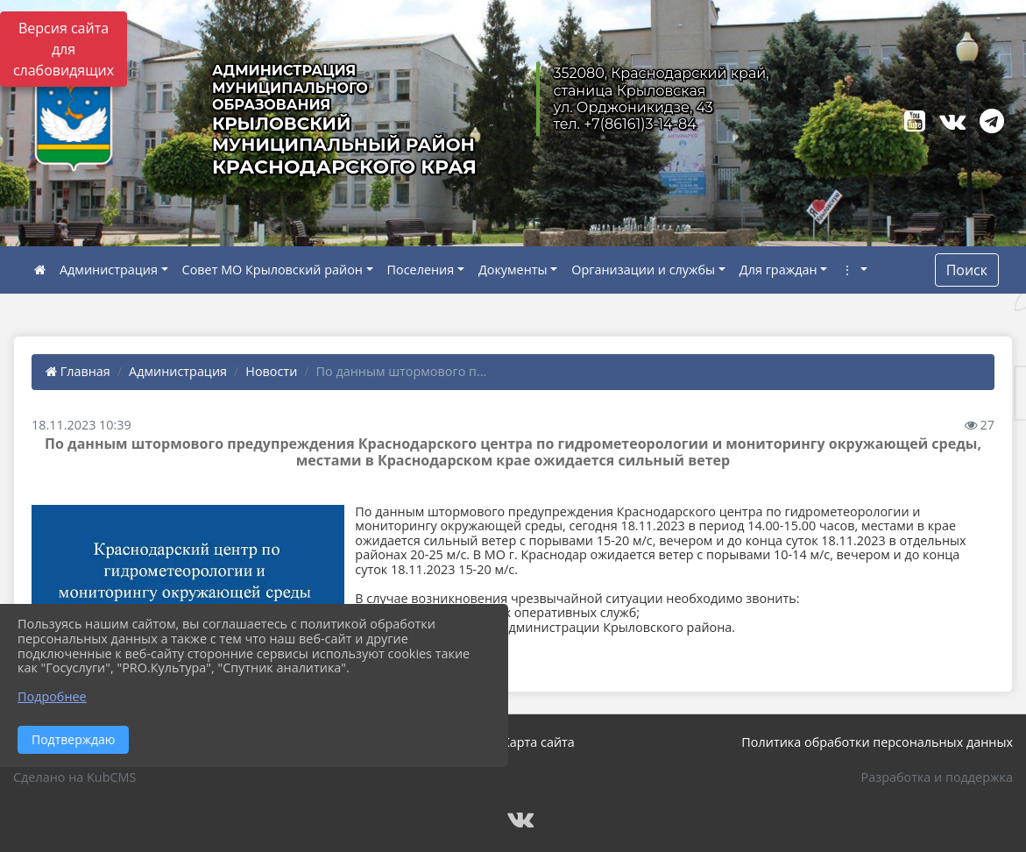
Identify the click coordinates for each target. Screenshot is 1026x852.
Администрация (109, 269)
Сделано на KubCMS (74, 777)
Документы (513, 269)
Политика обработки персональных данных (877, 742)
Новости (271, 371)
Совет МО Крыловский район (272, 269)
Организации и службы (643, 269)
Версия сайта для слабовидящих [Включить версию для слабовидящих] (63, 49)
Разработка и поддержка (937, 777)
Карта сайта (538, 742)
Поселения (421, 269)
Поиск (966, 270)
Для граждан (778, 269)
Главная (78, 371)
